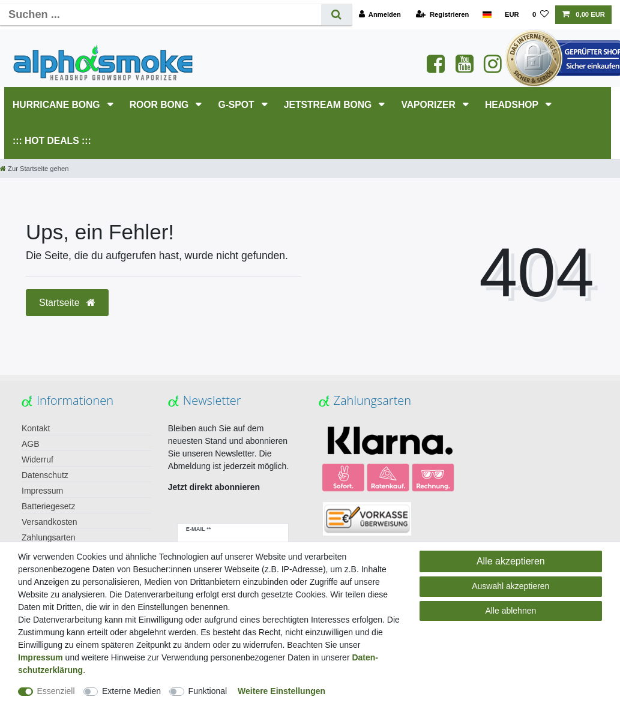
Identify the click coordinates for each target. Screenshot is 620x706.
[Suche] (336, 14)
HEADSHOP (513, 105)
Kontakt (36, 428)
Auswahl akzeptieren (510, 586)
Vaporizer (429, 105)
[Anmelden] (380, 14)
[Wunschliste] (540, 14)
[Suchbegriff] (160, 14)
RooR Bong (160, 105)
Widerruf (37, 459)
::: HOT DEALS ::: (52, 141)
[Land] (486, 14)
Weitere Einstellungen (281, 691)
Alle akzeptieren (511, 561)
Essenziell (56, 691)
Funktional (207, 691)
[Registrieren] (442, 14)
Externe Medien (131, 691)
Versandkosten (49, 522)
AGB (31, 444)
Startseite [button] (67, 303)
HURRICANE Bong (58, 105)
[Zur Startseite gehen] (34, 168)
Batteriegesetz (49, 506)
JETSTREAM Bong (329, 105)
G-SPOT (237, 105)
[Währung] (512, 14)
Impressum (42, 490)
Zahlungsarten (49, 537)
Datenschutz (45, 475)
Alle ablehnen (510, 610)
